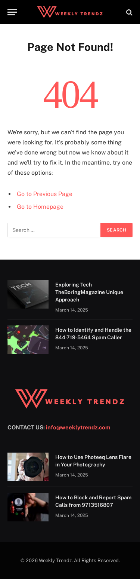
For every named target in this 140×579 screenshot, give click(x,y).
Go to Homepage (40, 206)
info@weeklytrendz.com (78, 427)
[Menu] (12, 12)
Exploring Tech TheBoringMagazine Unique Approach (89, 292)
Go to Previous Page (44, 193)
